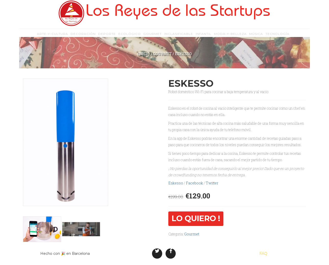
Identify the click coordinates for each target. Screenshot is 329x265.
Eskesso (175, 183)
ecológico (129, 36)
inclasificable (178, 36)
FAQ (263, 253)
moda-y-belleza (230, 36)
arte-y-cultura (52, 36)
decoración (83, 36)
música (256, 36)
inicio (143, 53)
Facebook (194, 183)
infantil (203, 36)
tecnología (277, 36)
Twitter (212, 183)
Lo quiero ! (196, 218)
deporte (107, 36)
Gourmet (162, 53)
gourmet (152, 36)
